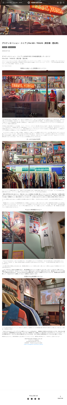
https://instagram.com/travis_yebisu (33, 344)
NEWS (20, 2)
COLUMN (15, 2)
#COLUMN (5, 47)
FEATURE (9, 2)
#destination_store (12, 47)
